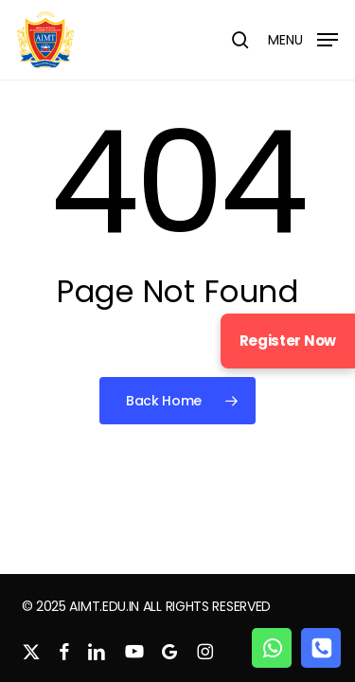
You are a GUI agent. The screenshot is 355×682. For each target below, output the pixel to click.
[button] (303, 38)
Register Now (288, 340)
